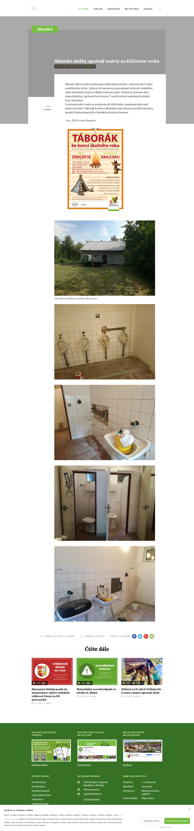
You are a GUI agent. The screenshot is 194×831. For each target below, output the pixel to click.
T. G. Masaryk (149, 782)
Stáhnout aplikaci (40, 765)
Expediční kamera (92, 794)
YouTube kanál (84, 765)
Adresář (147, 9)
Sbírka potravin (91, 789)
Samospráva (113, 9)
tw (140, 636)
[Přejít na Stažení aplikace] (51, 751)
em (151, 636)
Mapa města (148, 798)
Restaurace (129, 790)
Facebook (127, 765)
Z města (47, 109)
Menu (34, 8)
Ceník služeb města (41, 795)
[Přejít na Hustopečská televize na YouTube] (97, 751)
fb (134, 636)
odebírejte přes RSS (94, 636)
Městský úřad (132, 9)
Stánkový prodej (40, 803)
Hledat (159, 9)
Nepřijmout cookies (151, 821)
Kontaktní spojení (40, 790)
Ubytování (147, 786)
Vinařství (127, 782)
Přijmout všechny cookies (177, 821)
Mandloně (128, 786)
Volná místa (38, 799)
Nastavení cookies (165, 827)
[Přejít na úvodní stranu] (57, 8)
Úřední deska (38, 786)
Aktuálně (83, 9)
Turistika (98, 9)
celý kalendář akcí (92, 799)
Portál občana (39, 782)
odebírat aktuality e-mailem (59, 636)
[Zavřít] (189, 808)
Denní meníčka (130, 798)
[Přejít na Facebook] (142, 751)
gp (146, 636)
